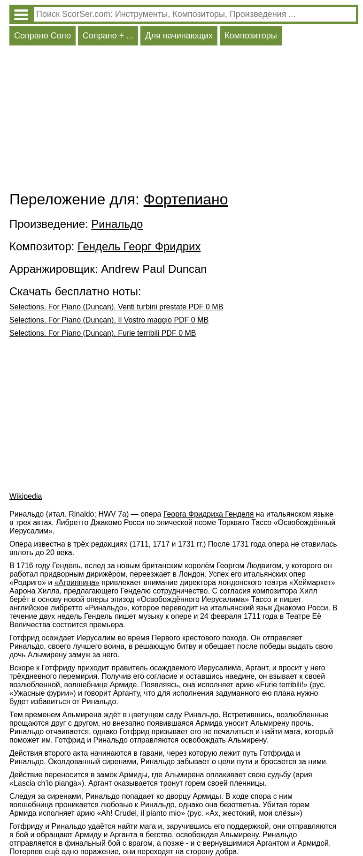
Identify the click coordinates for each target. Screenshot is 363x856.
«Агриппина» (77, 582)
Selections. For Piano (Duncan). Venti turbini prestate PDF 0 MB (116, 307)
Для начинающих (179, 35)
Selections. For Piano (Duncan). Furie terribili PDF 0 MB (102, 333)
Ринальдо (117, 224)
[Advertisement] (183, 120)
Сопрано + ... (108, 35)
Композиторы (250, 35)
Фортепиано (186, 199)
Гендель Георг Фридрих (139, 246)
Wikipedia (25, 496)
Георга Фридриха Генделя (208, 514)
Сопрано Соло (42, 35)
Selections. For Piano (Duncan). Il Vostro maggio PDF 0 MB (109, 320)
